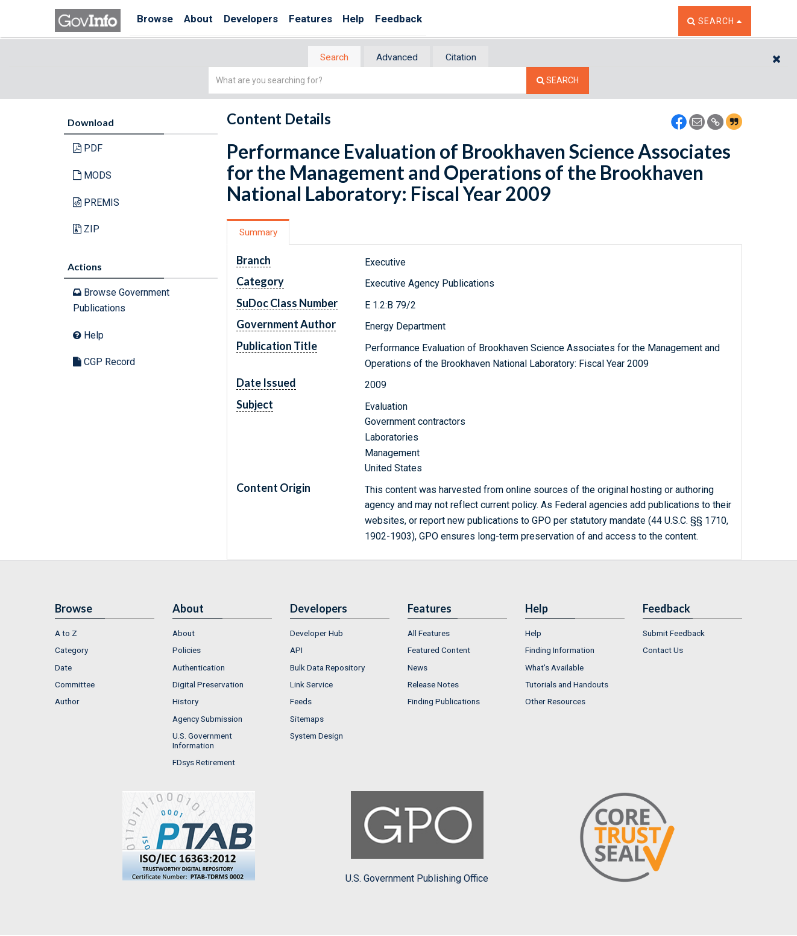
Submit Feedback (674, 634)
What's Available (554, 668)
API (296, 652)
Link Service (311, 685)
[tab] (327, 58)
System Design (316, 737)
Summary (262, 233)
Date (63, 668)
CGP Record (104, 363)
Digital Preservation (208, 685)
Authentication (198, 668)
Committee (75, 685)
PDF (87, 149)
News (417, 668)
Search (326, 57)
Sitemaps (307, 720)
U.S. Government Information (202, 741)
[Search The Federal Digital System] (557, 81)
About (205, 21)
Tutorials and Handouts (566, 685)
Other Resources (555, 703)
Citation (468, 57)
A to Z (66, 634)
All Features (429, 634)
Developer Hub (316, 634)
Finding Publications (444, 703)
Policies (186, 652)
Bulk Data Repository (327, 668)
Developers (264, 21)
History (185, 703)
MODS (92, 176)
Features (329, 21)
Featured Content (439, 652)
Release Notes (433, 685)
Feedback (429, 21)
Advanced (396, 57)
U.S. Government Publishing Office (416, 838)
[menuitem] (104, 634)
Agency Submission (207, 720)
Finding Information (559, 652)
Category (71, 652)
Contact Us (663, 652)
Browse (156, 21)
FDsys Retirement (203, 764)
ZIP (86, 230)
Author (67, 703)
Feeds (301, 703)
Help (378, 21)
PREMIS (96, 203)
